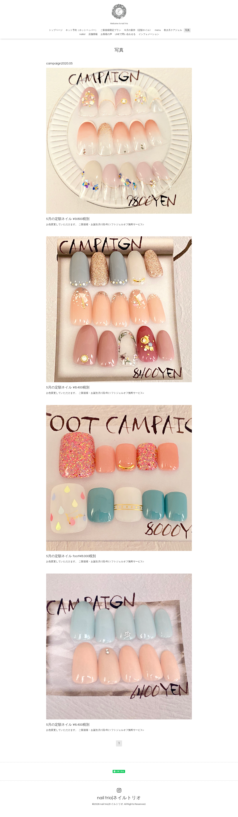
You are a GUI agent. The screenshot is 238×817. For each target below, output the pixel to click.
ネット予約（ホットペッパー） (81, 30)
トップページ (56, 30)
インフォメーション (149, 34)
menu (158, 30)
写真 (187, 30)
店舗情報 (93, 34)
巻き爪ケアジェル (173, 30)
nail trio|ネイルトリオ (119, 797)
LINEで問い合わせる (125, 34)
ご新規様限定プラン (110, 30)
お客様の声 (106, 34)
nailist (82, 34)
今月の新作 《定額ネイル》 (138, 30)
